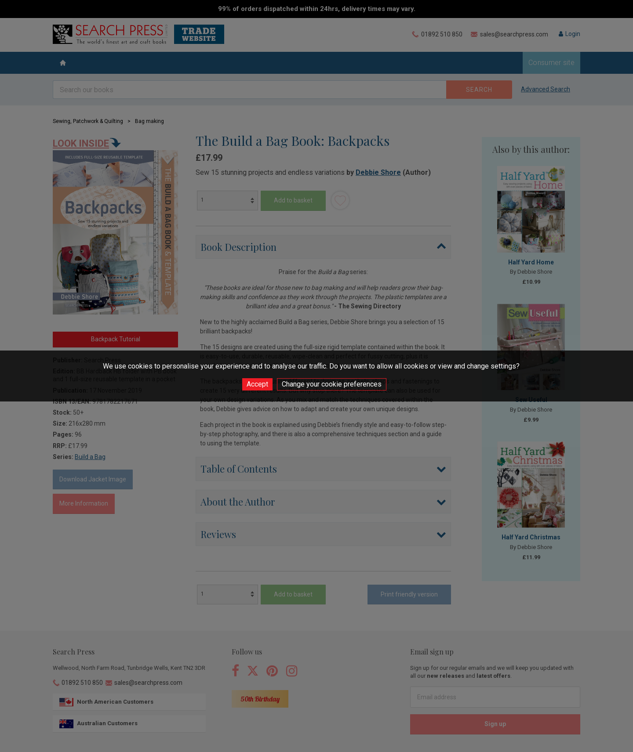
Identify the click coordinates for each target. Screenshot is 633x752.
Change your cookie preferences (332, 384)
